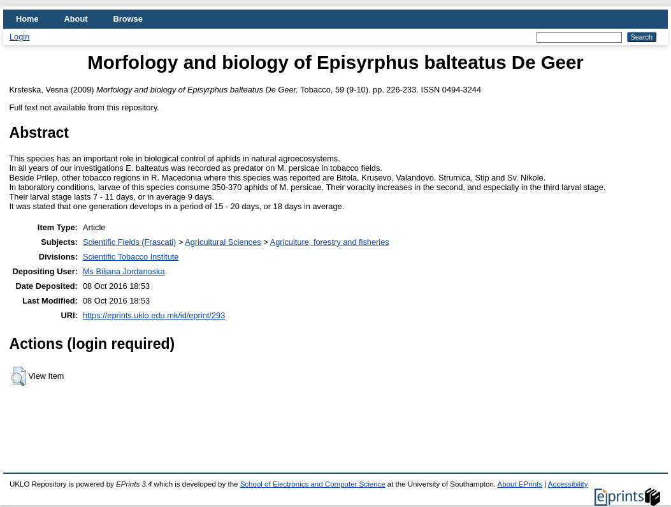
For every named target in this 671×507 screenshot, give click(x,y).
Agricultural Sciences (223, 242)
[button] (18, 376)
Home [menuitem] (27, 19)
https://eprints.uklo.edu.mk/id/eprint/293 (154, 315)
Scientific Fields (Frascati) (129, 242)
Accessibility (568, 484)
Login (19, 36)
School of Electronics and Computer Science (313, 484)
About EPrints (520, 484)
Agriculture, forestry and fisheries (329, 242)
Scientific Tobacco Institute (131, 256)
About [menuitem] (76, 19)
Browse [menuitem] (128, 19)
